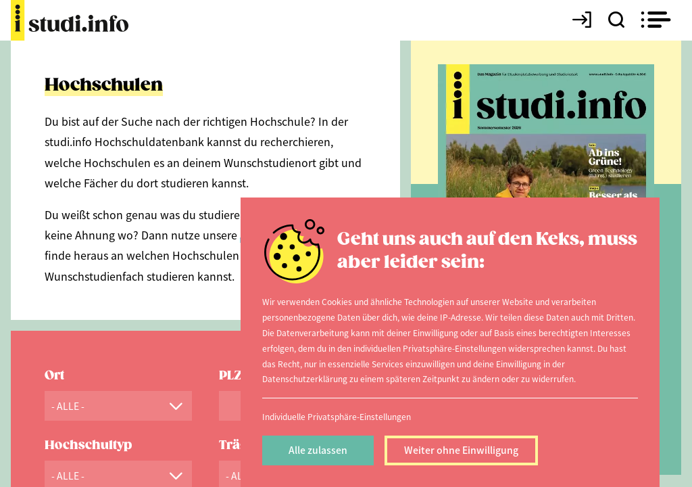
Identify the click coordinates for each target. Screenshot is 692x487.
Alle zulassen (318, 450)
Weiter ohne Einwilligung (461, 450)
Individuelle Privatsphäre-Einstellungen (336, 416)
